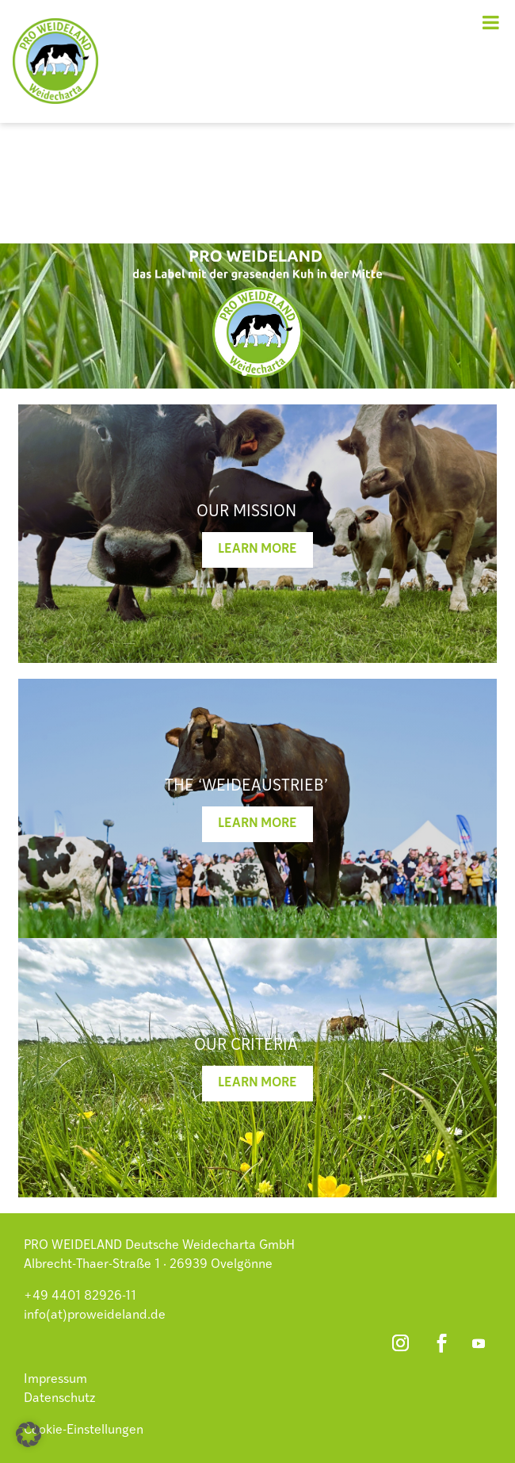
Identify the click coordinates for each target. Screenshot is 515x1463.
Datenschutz (60, 1398)
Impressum (55, 1379)
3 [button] (271, 373)
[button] (28, 1434)
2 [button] (258, 373)
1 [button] (244, 373)
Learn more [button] (257, 549)
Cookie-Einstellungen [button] (83, 1430)
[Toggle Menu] (491, 22)
